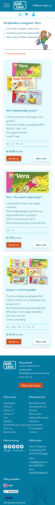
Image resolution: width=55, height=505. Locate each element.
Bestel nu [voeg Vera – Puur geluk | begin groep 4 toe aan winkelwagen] (14, 245)
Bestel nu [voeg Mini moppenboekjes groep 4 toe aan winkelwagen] (14, 158)
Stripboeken (10, 403)
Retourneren (35, 413)
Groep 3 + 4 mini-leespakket (21, 289)
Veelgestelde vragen (39, 417)
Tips (6, 417)
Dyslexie (8, 421)
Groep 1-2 (8, 410)
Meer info (41, 158)
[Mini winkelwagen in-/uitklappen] (26, 14)
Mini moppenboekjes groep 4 (21, 110)
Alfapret (8, 406)
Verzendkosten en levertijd (37, 408)
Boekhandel (9, 431)
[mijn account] (33, 15)
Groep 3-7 (9, 413)
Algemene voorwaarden (36, 422)
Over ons (8, 428)
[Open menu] (7, 5)
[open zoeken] (20, 15)
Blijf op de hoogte (30, 385)
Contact (33, 431)
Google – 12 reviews (13, 450)
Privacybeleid (36, 428)
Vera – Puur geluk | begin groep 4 (24, 197)
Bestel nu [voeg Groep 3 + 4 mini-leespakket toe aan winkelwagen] (14, 341)
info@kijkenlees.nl (38, 462)
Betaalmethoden (37, 403)
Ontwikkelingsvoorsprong (15, 424)
